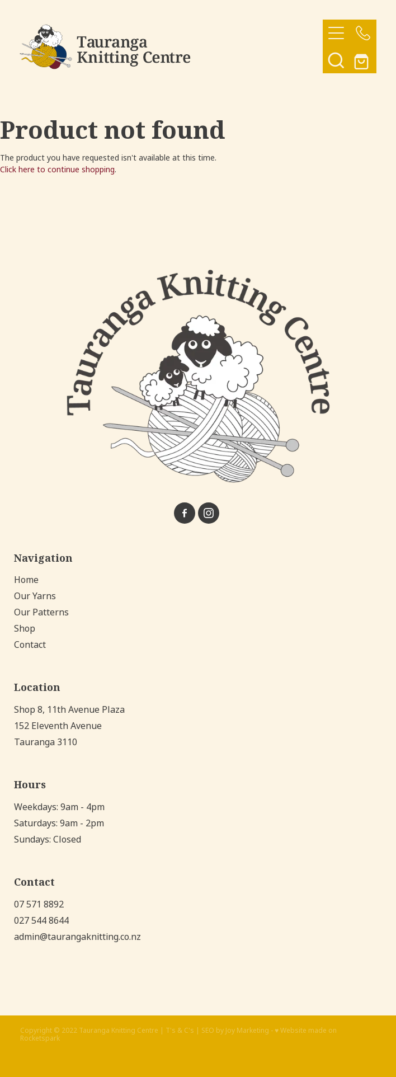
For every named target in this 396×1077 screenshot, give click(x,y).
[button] (336, 59)
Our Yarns (35, 596)
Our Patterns (41, 612)
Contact (30, 644)
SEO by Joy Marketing (235, 1031)
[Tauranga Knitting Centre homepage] (171, 46)
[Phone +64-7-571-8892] (363, 33)
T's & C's (180, 1031)
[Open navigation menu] (336, 33)
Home (26, 579)
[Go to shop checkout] (363, 59)
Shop (24, 628)
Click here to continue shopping (57, 169)
